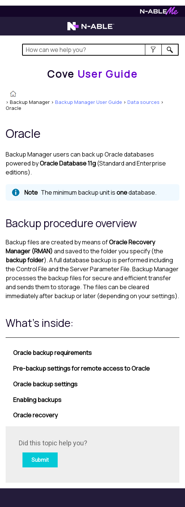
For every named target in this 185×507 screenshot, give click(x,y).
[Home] (92, 74)
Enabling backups (37, 400)
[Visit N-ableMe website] (159, 12)
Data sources (143, 102)
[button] (153, 50)
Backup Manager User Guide (88, 102)
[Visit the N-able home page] (90, 29)
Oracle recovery (35, 415)
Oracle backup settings (45, 384)
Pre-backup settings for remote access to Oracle (81, 368)
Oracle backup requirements (52, 353)
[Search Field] (100, 50)
